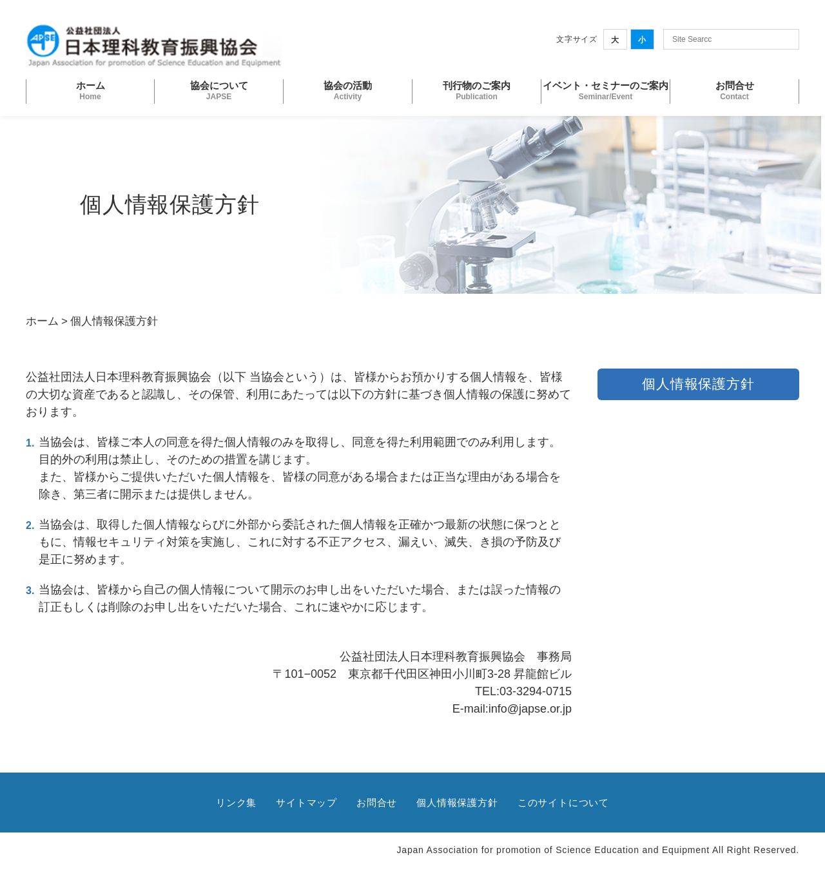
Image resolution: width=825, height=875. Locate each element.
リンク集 (236, 802)
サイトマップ (306, 802)
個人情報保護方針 (457, 802)
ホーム (42, 321)
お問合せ (376, 802)
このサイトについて (563, 802)
